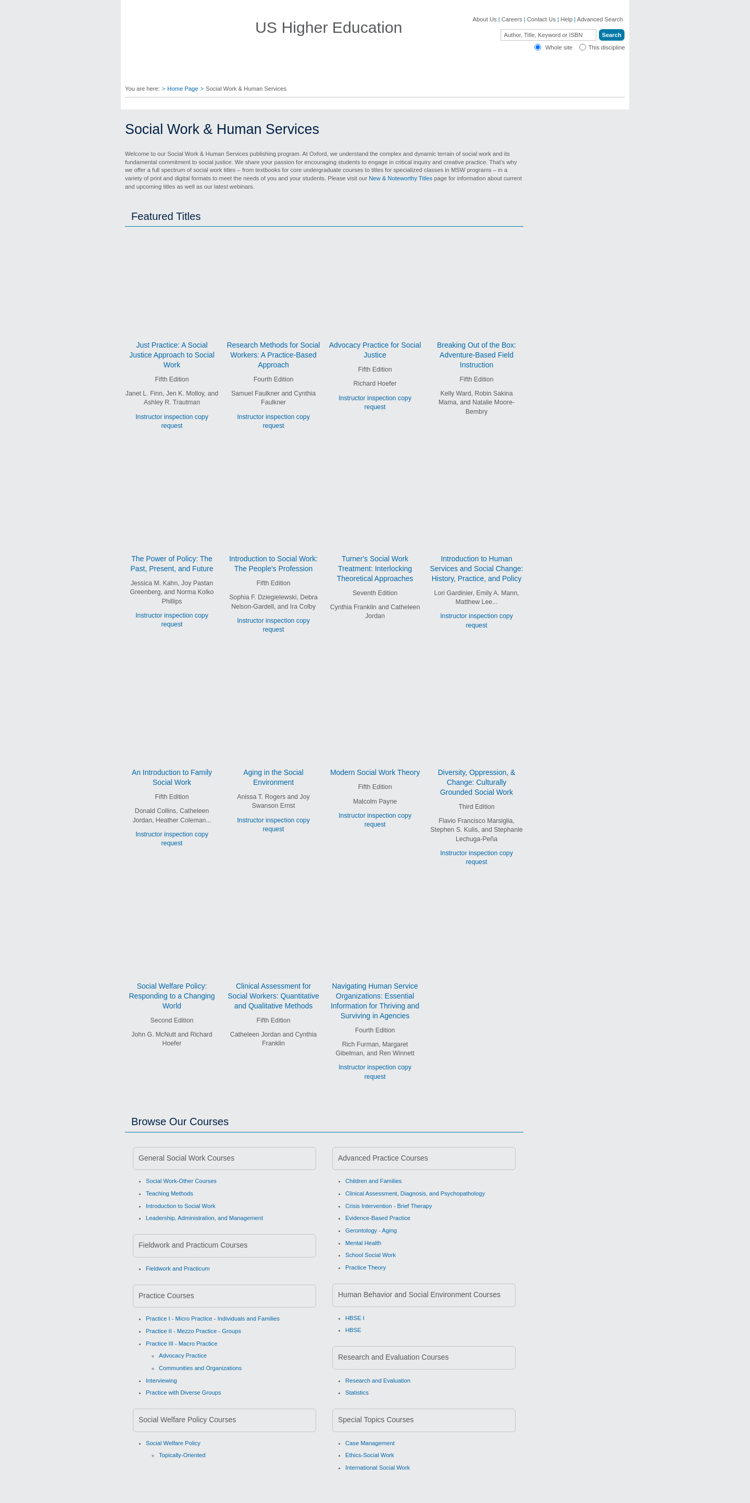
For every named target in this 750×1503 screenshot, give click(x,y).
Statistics (357, 1392)
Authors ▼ (326, 73)
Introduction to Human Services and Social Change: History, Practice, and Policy (476, 569)
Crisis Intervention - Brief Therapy (388, 1206)
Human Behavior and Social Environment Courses (419, 1294)
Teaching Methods (169, 1193)
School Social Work (370, 1255)
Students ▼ (378, 73)
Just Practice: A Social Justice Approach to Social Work (171, 355)
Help (566, 19)
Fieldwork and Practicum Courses (193, 1245)
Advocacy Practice (183, 1355)
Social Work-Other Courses (181, 1181)
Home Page (182, 88)
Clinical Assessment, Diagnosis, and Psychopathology (415, 1193)
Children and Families (373, 1181)
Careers (512, 19)
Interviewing (161, 1380)
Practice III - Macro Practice (181, 1343)
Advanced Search (600, 19)
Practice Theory (365, 1267)
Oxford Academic (499, 73)
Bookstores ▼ (435, 73)
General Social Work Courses (186, 1158)
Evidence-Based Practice (377, 1218)
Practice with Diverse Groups (183, 1392)
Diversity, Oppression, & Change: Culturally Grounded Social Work (476, 782)
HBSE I (355, 1318)
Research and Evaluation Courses (393, 1357)
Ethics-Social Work (369, 1455)
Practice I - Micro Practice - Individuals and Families (213, 1318)
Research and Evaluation (377, 1380)
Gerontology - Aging (371, 1230)
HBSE (353, 1330)
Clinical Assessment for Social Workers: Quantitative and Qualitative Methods (273, 996)
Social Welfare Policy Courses (187, 1419)
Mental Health (363, 1243)
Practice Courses (166, 1295)
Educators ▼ (273, 73)
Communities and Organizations (200, 1368)
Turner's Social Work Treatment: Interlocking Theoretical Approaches (375, 569)
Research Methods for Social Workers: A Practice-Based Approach (273, 355)
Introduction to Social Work (181, 1206)
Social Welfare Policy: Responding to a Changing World (172, 996)
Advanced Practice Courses (383, 1158)
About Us (485, 19)
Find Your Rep (213, 73)
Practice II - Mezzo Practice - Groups (193, 1331)
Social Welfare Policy (173, 1443)
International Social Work (377, 1467)
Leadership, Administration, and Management (204, 1218)
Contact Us (541, 19)
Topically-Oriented (182, 1455)
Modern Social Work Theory (375, 772)
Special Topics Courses (376, 1419)
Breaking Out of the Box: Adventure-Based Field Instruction (476, 355)
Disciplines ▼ (154, 73)
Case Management (370, 1443)
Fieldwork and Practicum (177, 1268)
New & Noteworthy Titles (400, 178)
